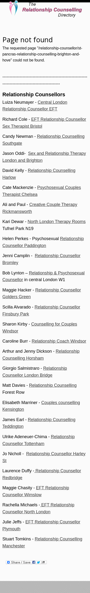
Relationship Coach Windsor (59, 341)
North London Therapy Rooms (57, 221)
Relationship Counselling (53, 385)
